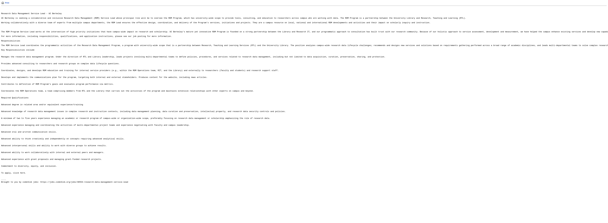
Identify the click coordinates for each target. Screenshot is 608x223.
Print (7, 3)
